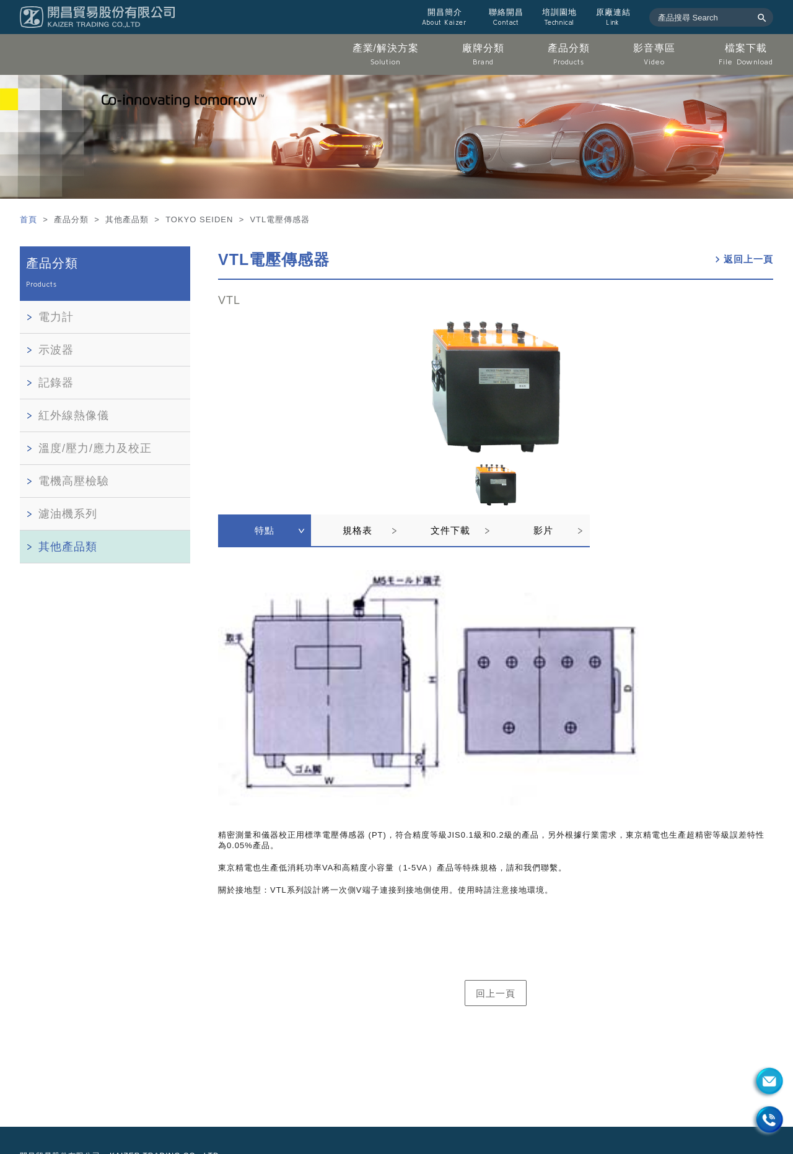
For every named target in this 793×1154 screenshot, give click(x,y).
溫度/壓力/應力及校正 (95, 448)
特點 (264, 530)
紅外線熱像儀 (73, 415)
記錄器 (56, 382)
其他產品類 (67, 546)
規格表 (357, 530)
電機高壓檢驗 (73, 481)
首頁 (30, 219)
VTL (229, 300)
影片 (543, 530)
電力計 (56, 317)
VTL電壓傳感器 (274, 259)
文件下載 (450, 530)
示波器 (56, 350)
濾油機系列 (67, 514)
